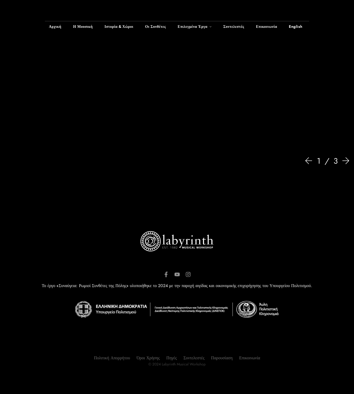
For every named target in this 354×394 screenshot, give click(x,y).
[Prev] (310, 161)
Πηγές (171, 369)
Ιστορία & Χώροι (119, 27)
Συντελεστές (233, 27)
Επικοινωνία (266, 27)
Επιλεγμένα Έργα (192, 27)
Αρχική (55, 27)
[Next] (344, 161)
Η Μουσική (83, 27)
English (296, 27)
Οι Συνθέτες (155, 27)
